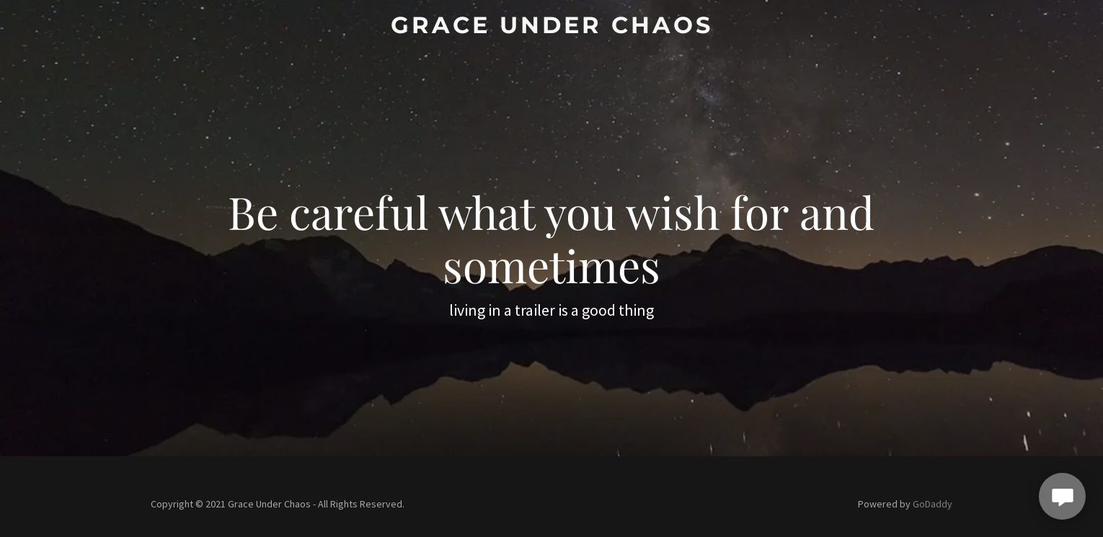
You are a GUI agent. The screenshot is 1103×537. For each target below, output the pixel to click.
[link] (551, 29)
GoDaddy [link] (932, 503)
